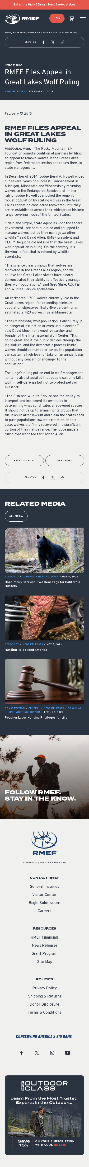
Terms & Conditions (44, 1012)
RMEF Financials (45, 937)
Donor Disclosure (44, 1004)
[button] (43, 42)
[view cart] (71, 18)
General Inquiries (44, 886)
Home (8, 32)
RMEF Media (19, 32)
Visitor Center (44, 895)
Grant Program (44, 953)
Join (57, 18)
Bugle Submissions (45, 903)
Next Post (64, 460)
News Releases (15, 91)
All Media (16, 516)
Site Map (44, 962)
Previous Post (24, 460)
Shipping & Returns (44, 996)
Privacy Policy (44, 988)
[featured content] (44, 1115)
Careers (44, 911)
